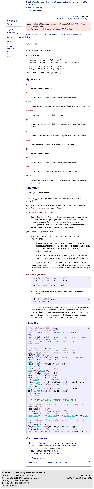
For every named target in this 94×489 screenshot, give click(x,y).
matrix (33, 339)
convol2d (10, 49)
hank (9, 54)
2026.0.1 (76, 24)
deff (30, 351)
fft (38, 384)
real (33, 384)
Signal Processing (12, 31)
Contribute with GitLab (51, 2)
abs (35, 416)
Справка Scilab (12, 22)
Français (68, 18)
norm (30, 362)
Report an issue (39, 458)
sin (36, 333)
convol (9, 46)
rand (30, 330)
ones (42, 299)
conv (9, 41)
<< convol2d (32, 462)
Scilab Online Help (34, 7)
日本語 (76, 18)
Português (85, 18)
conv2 (9, 43)
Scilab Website (32, 2)
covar (33, 453)
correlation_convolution (19, 37)
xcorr (9, 56)
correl (33, 448)
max (30, 416)
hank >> (88, 462)
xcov (33, 445)
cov (50, 339)
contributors (11, 485)
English (60, 18)
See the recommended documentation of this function (49, 29)
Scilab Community (71, 2)
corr (9, 51)
